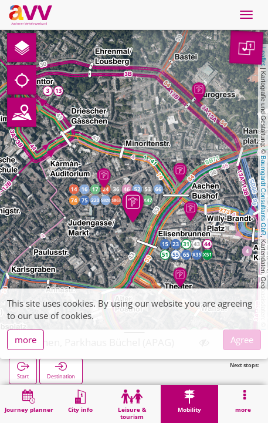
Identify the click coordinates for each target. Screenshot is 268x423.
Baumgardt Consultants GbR (263, 196)
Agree (241, 339)
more (25, 339)
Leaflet (263, 56)
